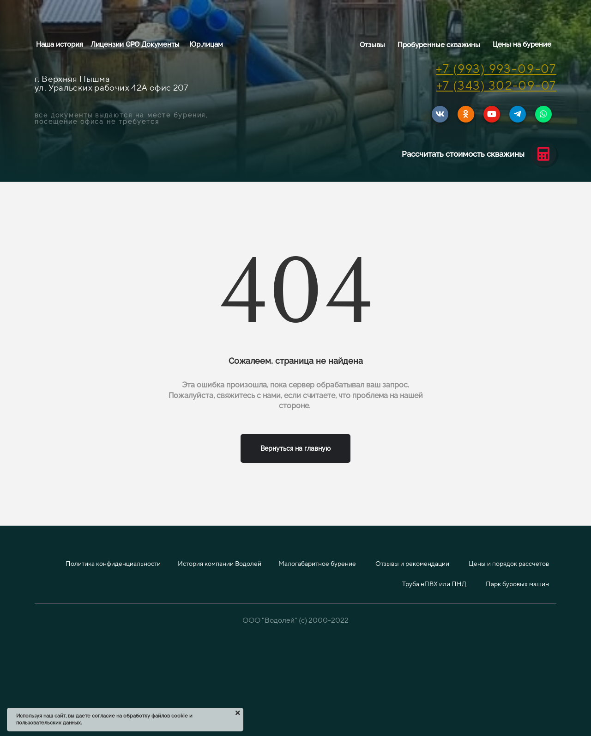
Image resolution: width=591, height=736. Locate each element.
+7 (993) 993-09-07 (496, 68)
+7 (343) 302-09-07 (496, 85)
